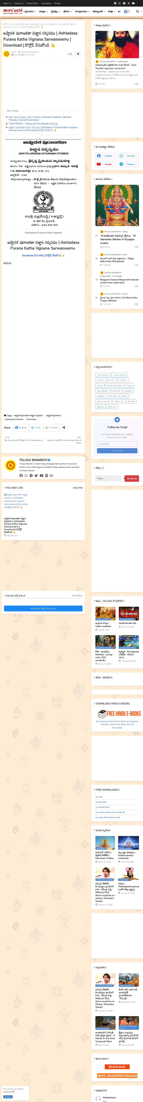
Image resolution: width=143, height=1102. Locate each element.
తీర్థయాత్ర (100, 406)
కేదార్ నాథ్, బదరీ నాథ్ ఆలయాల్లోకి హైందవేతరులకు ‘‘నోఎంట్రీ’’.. (128, 994)
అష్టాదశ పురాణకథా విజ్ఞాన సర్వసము (28, 415)
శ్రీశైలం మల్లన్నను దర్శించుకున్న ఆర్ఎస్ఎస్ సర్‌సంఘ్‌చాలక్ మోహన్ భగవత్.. (129, 1037)
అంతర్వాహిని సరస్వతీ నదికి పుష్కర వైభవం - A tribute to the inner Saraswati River (105, 1037)
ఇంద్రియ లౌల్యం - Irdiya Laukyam (103, 624)
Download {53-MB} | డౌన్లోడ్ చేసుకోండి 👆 (43, 255)
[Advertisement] (45, 566)
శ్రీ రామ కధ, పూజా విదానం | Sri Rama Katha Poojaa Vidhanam (118, 299)
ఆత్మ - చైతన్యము (102, 391)
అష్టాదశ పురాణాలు (53, 415)
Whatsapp (53, 427)
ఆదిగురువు (116, 391)
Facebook (23, 427)
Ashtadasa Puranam (14, 419)
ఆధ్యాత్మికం (128, 391)
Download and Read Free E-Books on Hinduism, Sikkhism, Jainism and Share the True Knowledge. (117, 724)
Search (132, 478)
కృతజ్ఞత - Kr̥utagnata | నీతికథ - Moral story (129, 654)
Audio (100, 797)
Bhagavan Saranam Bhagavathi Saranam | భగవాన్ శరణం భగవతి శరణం (119, 281)
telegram (131, 164)
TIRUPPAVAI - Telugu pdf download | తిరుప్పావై (33, 123)
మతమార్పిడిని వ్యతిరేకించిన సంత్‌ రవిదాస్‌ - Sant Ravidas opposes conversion (115, 66)
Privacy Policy (32, 3)
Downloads (102, 802)
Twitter (38, 427)
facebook (108, 156)
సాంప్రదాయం (81, 11)
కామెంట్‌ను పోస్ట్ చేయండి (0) (43, 608)
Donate (57, 3)
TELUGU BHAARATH (33, 460)
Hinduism (101, 380)
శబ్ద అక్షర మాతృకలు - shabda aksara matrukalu (127, 855)
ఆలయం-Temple (103, 401)
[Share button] (63, 427)
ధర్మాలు (42, 11)
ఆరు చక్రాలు (113, 396)
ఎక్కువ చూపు (77, 487)
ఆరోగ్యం (124, 396)
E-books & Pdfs (103, 807)
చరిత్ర (110, 11)
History (100, 385)
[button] (137, 11)
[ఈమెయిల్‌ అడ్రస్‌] (117, 444)
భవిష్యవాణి (97, 11)
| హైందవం (29, 11)
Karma (129, 385)
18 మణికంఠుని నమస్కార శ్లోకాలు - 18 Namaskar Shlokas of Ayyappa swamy (118, 239)
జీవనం (66, 11)
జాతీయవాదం (119, 401)
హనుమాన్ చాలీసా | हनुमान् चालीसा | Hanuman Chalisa (104, 855)
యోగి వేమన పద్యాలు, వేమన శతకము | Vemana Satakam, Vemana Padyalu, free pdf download (40, 118)
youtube (108, 164)
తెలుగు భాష (112, 406)
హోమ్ (5, 24)
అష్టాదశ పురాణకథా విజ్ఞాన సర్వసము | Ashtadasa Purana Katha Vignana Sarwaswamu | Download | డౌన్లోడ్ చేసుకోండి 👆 (43, 129)
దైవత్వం (54, 11)
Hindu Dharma (103, 375)
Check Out (7, 1091)
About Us (7, 3)
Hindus (112, 380)
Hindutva (123, 380)
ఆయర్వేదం (101, 396)
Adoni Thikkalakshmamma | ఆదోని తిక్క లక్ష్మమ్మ (128, 886)
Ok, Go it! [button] (8, 1097)
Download (13, 24)
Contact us (19, 3)
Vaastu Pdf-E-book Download (109, 817)
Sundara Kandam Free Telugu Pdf (111, 812)
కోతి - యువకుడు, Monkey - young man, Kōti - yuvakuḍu (103, 656)
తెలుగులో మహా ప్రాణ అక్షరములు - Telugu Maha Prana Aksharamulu (117, 260)
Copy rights (46, 3)
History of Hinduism (115, 385)
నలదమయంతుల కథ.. (128, 623)
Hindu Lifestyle (119, 375)
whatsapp (131, 156)
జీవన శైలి (131, 401)
